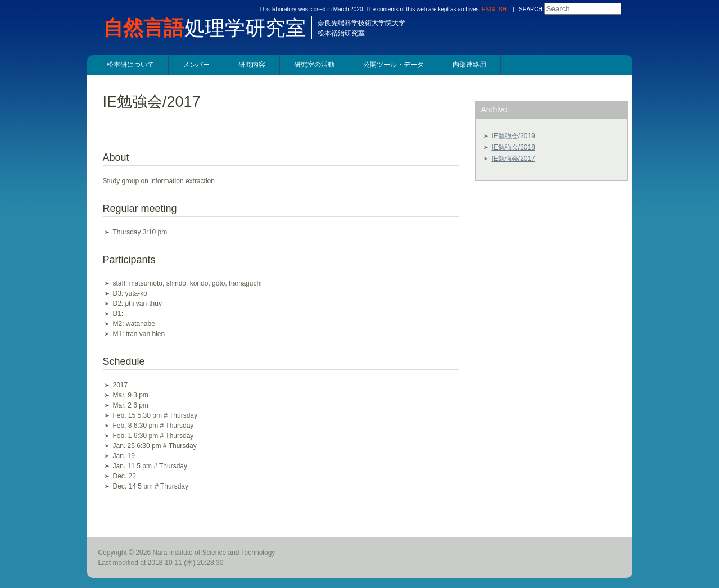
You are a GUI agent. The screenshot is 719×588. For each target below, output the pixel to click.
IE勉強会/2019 (513, 136)
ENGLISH (494, 9)
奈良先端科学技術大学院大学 (361, 23)
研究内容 (251, 65)
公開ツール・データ (393, 65)
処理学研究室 (210, 27)
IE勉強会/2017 (513, 158)
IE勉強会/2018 (513, 147)
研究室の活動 (314, 65)
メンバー (196, 65)
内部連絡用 (469, 65)
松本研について (130, 65)
